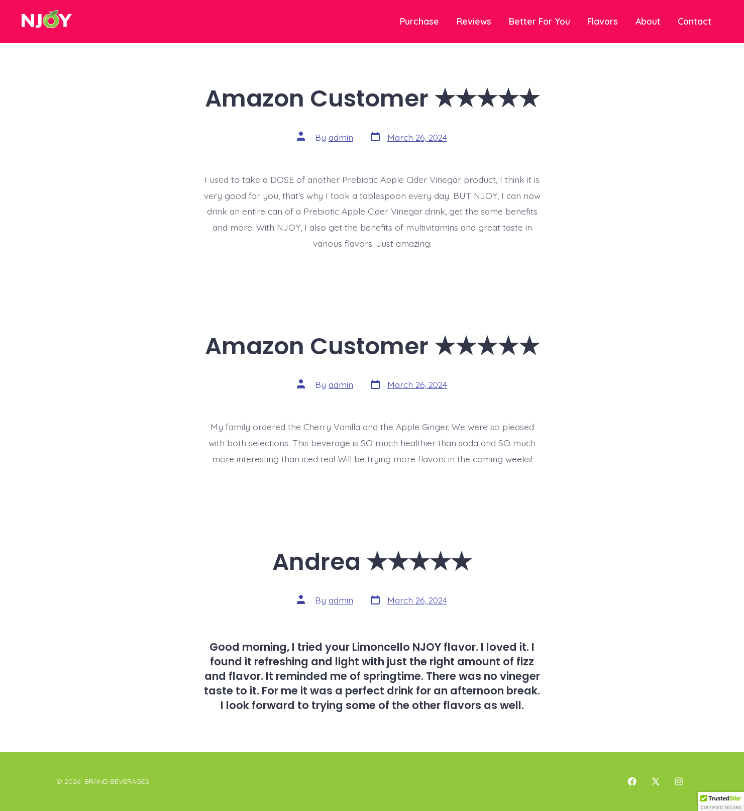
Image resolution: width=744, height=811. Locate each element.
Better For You (539, 21)
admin (341, 137)
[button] (721, 801)
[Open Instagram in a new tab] (679, 781)
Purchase (419, 21)
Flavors (602, 21)
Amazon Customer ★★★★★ (372, 98)
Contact (694, 21)
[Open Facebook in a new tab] (632, 781)
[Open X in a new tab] (655, 781)
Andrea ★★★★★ (372, 561)
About (648, 21)
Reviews (474, 21)
